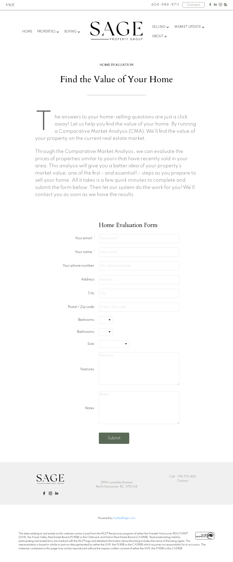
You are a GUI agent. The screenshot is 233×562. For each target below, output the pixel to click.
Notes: (90, 408)
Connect (193, 5)
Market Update (187, 27)
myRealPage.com (124, 518)
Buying (70, 31)
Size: (91, 344)
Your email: (84, 238)
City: (91, 293)
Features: (87, 369)
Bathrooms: (86, 332)
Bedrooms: (86, 320)
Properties (46, 31)
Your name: (84, 252)
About (157, 36)
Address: (88, 279)
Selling (158, 27)
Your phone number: (79, 265)
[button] (44, 493)
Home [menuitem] (27, 31)
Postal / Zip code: (81, 307)
